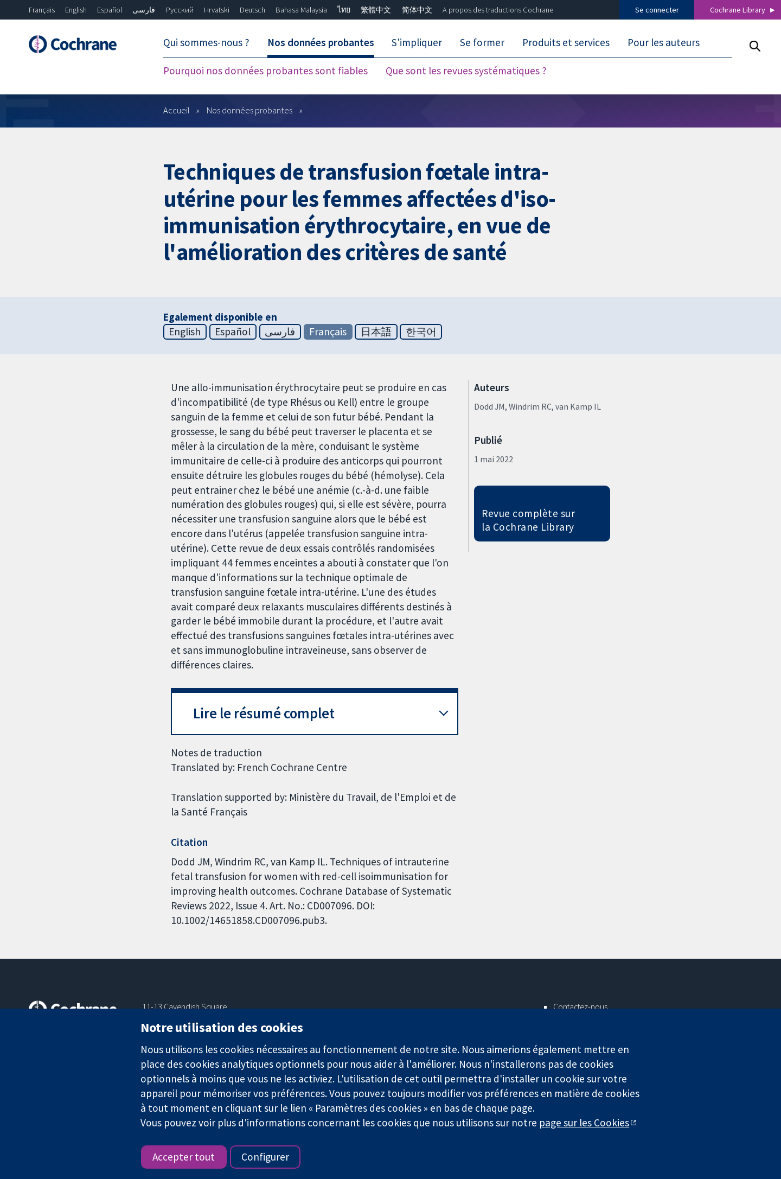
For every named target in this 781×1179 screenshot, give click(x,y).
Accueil (176, 110)
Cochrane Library (737, 10)
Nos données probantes (249, 110)
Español (109, 10)
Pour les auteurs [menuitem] (664, 42)
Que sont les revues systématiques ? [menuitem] (466, 70)
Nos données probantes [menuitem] (320, 42)
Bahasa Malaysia (301, 10)
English (76, 10)
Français (42, 10)
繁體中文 (376, 10)
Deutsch (252, 10)
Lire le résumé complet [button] (264, 713)
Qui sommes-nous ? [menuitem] (206, 42)
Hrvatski (216, 10)
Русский (180, 10)
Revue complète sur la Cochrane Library (528, 520)
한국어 (421, 331)
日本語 (376, 331)
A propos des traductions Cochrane (498, 10)
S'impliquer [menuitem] (417, 42)
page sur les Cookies (584, 1122)
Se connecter (657, 10)
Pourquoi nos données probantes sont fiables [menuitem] (265, 70)
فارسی (143, 10)
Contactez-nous (580, 1006)
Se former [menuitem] (482, 42)
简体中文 (417, 10)
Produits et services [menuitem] (566, 42)
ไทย (343, 10)
